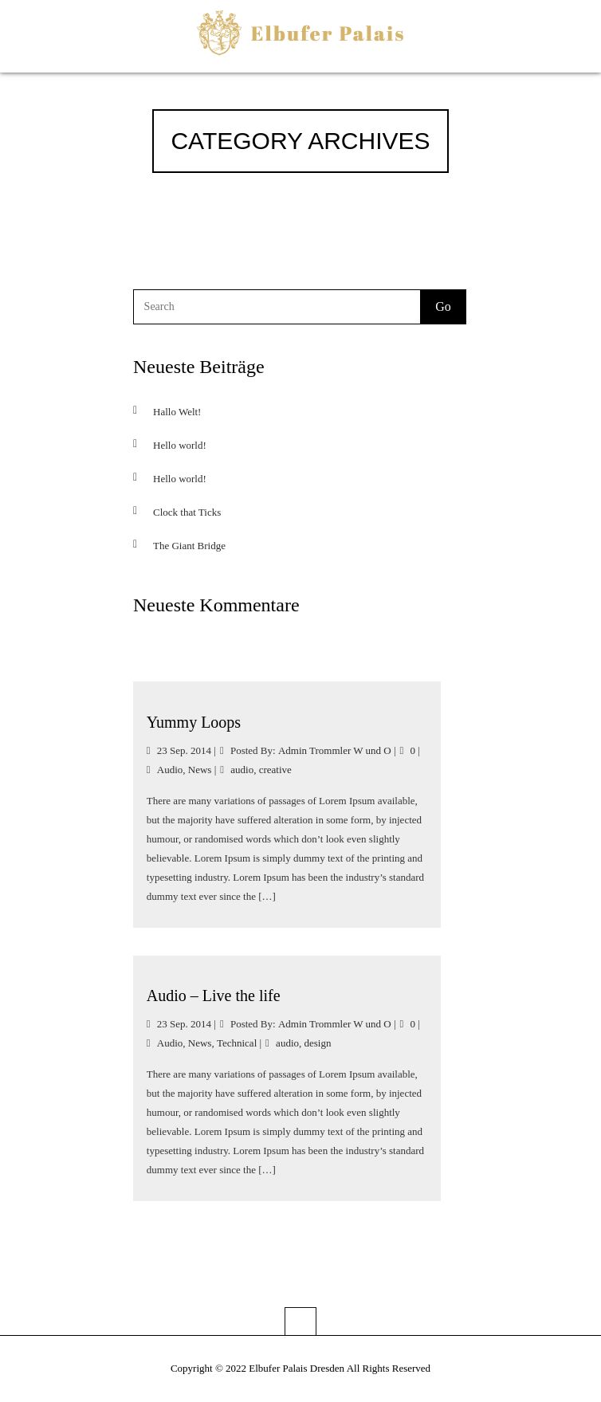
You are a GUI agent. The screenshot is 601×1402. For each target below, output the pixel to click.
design (318, 1043)
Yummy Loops (194, 722)
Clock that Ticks (187, 512)
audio (241, 770)
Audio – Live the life (214, 995)
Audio (170, 770)
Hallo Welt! (177, 412)
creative (275, 770)
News (200, 770)
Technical (237, 1043)
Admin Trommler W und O (334, 750)
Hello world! (179, 445)
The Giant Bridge (189, 546)
